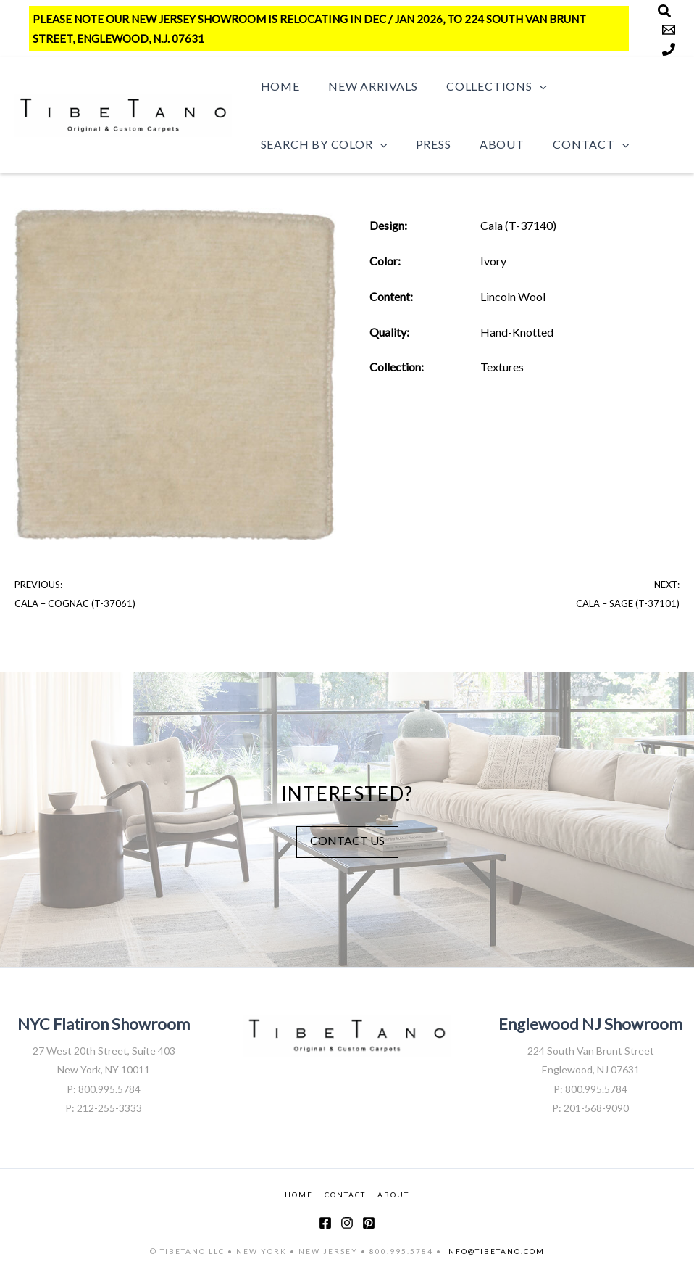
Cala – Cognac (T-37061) (74, 603)
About (489, 144)
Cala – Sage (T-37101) (628, 603)
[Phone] (668, 49)
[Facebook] (325, 1222)
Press (425, 144)
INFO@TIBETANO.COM (495, 1250)
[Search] (664, 10)
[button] (526, 86)
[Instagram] (347, 1222)
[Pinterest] (368, 1222)
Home (277, 86)
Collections (483, 86)
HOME (299, 1193)
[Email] (668, 29)
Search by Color (321, 144)
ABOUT (393, 1193)
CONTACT (345, 1193)
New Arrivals (365, 86)
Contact (573, 144)
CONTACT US (347, 839)
